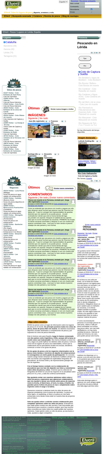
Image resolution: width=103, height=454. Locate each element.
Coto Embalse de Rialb (11, 131)
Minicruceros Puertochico (13, 207)
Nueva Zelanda (83, 161)
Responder (44, 202)
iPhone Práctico (62, 426)
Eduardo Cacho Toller (12, 235)
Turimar (18, 262)
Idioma (56, 2)
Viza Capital (61, 434)
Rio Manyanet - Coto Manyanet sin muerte (88, 119)
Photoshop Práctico (63, 428)
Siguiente (33, 118)
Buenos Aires (9, 200)
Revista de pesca (52, 16)
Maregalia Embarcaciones (13, 216)
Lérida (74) (8, 53)
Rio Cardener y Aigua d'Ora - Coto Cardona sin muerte (89, 96)
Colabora (37, 16)
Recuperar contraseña (87, 1)
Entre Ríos (8, 237)
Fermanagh (8, 247)
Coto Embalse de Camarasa (12, 150)
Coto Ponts (19, 104)
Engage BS (60, 424)
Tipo (84, 58)
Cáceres (7, 258)
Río (85, 66)
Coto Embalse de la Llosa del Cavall (12, 110)
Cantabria (7, 209)
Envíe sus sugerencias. (76, 453)
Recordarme (74, 9)
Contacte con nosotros (60, 453)
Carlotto (18, 198)
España (89, 178)
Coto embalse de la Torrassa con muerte (14, 138)
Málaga (6, 193)
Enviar (72, 12)
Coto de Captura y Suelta (89, 73)
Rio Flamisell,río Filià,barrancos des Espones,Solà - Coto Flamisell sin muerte (88, 111)
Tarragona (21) (10, 56)
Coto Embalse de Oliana (11, 144)
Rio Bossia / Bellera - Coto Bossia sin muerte (89, 84)
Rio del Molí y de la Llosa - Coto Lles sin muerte (90, 103)
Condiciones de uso (46, 453)
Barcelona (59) (10, 46)
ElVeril (7, 16)
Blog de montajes (70, 16)
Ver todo (43, 118)
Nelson (92, 161)
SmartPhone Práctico (64, 429)
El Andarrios (61, 423)
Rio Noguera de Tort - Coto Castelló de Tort (88, 124)
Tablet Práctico (62, 431)
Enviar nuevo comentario (62, 197)
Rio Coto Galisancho (87, 173)
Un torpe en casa (62, 432)
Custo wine (60, 421)
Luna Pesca (19, 191)
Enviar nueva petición (87, 234)
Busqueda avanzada (21, 16)
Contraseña (74, 6)
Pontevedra (8, 219)
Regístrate (74, 1)
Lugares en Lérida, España (28, 32)
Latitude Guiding (90, 163)
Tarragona (7, 264)
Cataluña (11, 42)
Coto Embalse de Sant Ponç (12, 94)
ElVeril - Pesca (9, 32)
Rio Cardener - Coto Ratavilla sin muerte (87, 90)
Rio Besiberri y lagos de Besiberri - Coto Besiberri (90, 79)
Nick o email (74, 3)
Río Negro (7, 228)
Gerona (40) (9, 49)
